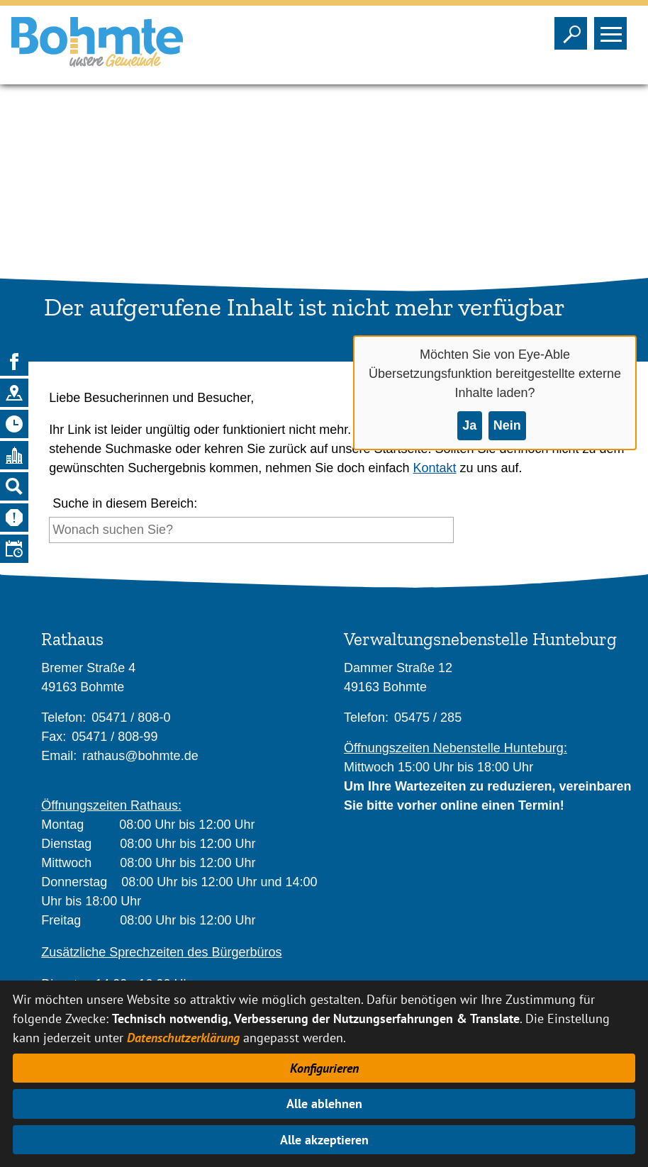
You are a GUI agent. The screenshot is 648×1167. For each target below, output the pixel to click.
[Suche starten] (457, 533)
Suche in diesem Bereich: (124, 503)
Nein (507, 425)
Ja (469, 425)
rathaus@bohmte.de (140, 756)
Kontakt (434, 468)
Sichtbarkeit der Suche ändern (574, 29)
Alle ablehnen (324, 1103)
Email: (59, 756)
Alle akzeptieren (324, 1140)
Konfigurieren (324, 1068)
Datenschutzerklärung (183, 1037)
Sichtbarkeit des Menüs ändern (613, 29)
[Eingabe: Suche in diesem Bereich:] (251, 530)
